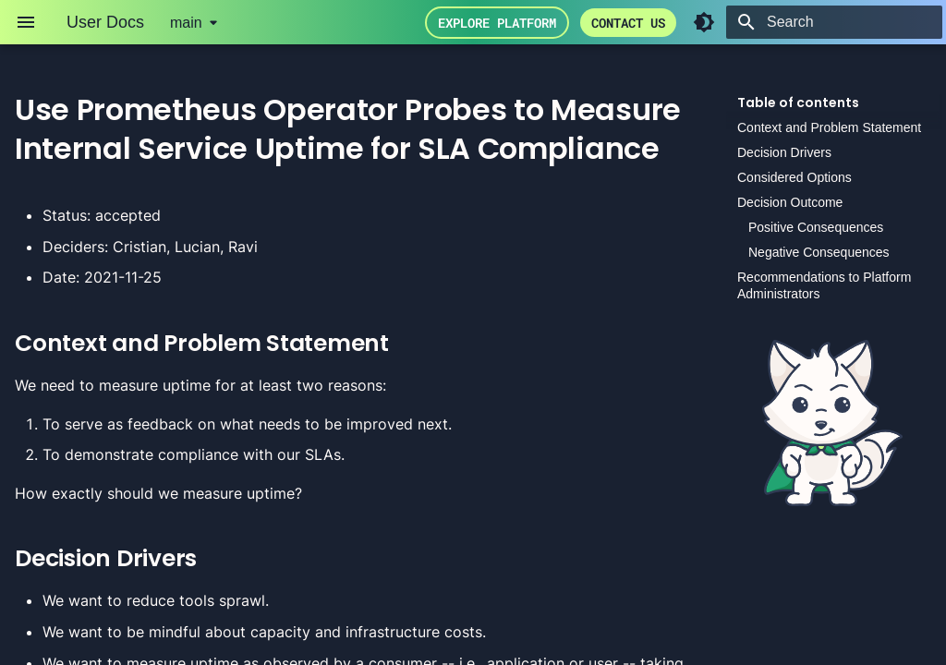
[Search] (834, 22)
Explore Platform (497, 22)
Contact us (628, 22)
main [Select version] (186, 22)
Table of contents (798, 102)
